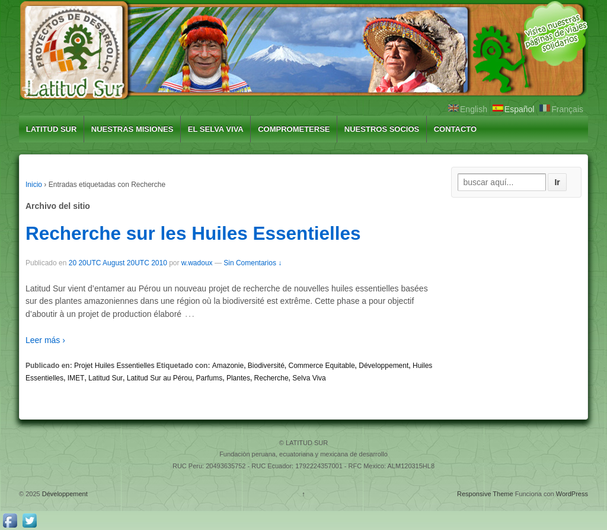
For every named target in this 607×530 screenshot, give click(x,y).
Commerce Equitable (322, 365)
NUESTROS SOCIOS (381, 129)
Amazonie (228, 365)
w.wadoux (197, 263)
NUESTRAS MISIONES (132, 129)
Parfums (209, 378)
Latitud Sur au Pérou (159, 378)
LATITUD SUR (51, 129)
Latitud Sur (105, 378)
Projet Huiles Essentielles (114, 365)
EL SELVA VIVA (216, 129)
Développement (383, 365)
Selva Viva (308, 378)
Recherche (271, 378)
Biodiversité (266, 365)
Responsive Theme (485, 493)
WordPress (572, 493)
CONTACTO (455, 129)
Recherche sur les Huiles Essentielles (193, 233)
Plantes (238, 378)
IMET (76, 378)
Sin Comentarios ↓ (252, 263)
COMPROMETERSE (294, 129)
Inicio (33, 184)
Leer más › (45, 340)
